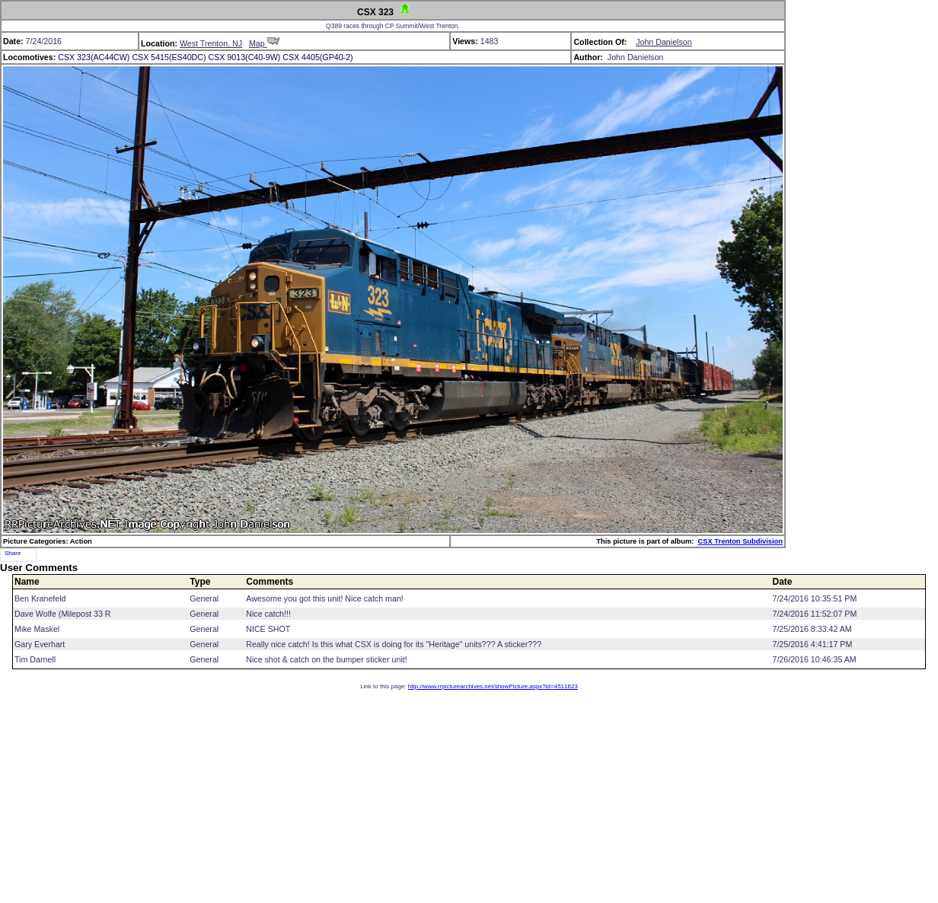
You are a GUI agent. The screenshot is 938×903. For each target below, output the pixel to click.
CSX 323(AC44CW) (93, 57)
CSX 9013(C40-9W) (245, 57)
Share (13, 553)
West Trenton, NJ (211, 43)
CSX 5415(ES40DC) (169, 57)
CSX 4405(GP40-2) (317, 57)
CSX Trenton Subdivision (740, 541)
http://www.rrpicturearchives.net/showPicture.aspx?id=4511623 (493, 686)
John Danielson (663, 41)
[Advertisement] (469, 796)
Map (264, 43)
